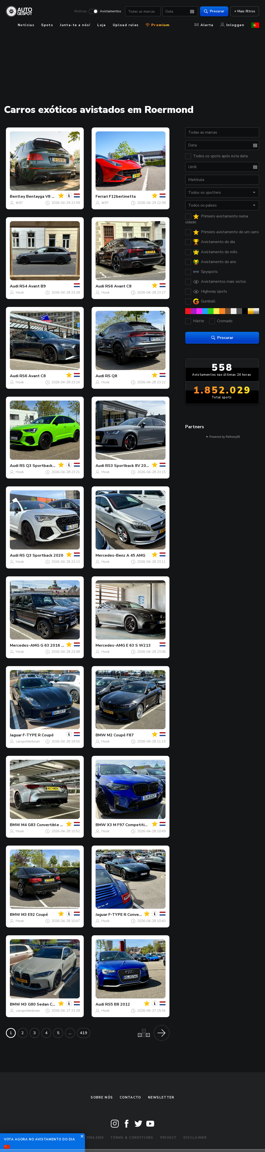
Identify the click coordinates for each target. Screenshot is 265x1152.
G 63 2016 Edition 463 (61, 645)
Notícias (80, 11)
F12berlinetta (122, 196)
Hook (20, 292)
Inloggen (232, 25)
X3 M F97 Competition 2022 (133, 825)
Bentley (17, 196)
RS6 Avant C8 (118, 286)
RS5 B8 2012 (117, 1004)
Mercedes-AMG (24, 645)
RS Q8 (111, 376)
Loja (101, 25)
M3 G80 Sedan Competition (47, 1004)
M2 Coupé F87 (120, 735)
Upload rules (126, 25)
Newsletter (161, 1097)
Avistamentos (110, 11)
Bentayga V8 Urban (44, 196)
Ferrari (102, 196)
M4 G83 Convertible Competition (52, 825)
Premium (158, 25)
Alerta (204, 25)
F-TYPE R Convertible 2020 (134, 914)
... (69, 1033)
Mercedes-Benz (110, 555)
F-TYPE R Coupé (38, 735)
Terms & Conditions (131, 1137)
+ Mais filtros (244, 11)
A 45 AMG (135, 555)
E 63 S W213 (138, 645)
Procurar (214, 11)
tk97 (19, 202)
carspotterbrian (28, 741)
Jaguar (16, 735)
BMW (101, 735)
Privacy (168, 1137)
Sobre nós (102, 1097)
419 (83, 1033)
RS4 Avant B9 (32, 286)
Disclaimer (195, 1137)
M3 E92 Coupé (34, 914)
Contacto (130, 1097)
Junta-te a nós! (75, 25)
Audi (14, 286)
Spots (47, 25)
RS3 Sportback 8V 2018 (128, 465)
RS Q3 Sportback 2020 (41, 465)
